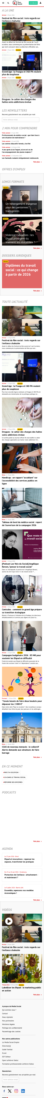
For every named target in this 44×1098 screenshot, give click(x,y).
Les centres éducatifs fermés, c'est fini (16, 144)
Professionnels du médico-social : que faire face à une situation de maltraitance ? (20, 136)
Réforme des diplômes (12, 782)
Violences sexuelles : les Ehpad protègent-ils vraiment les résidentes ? (20, 238)
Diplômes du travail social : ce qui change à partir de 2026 (22, 270)
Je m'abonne (33, 3)
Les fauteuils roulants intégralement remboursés (20, 158)
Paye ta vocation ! (11, 772)
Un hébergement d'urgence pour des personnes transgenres (21, 207)
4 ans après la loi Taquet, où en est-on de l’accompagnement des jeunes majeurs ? (17, 151)
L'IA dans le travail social (14, 777)
